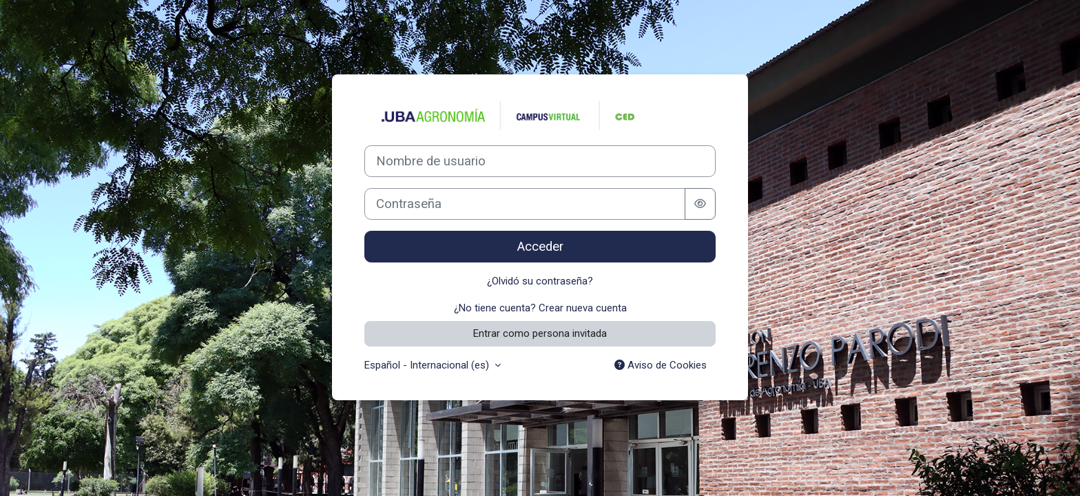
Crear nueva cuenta (583, 308)
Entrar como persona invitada (540, 333)
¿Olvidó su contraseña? (540, 281)
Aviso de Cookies (660, 365)
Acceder (540, 246)
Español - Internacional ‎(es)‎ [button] (428, 365)
